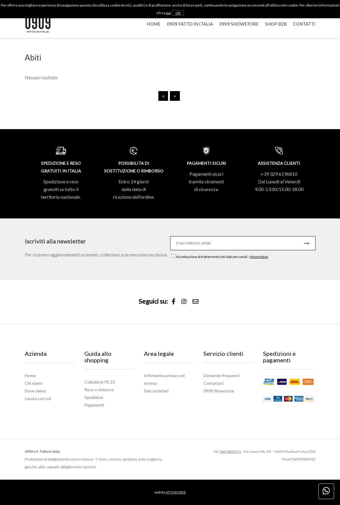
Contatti (304, 24)
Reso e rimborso (99, 389)
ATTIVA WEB (176, 492)
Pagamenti (94, 404)
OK (178, 13)
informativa (259, 256)
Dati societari (156, 390)
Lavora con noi (38, 398)
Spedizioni (93, 397)
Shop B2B (276, 24)
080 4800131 (230, 451)
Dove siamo (35, 390)
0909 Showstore (239, 24)
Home (153, 24)
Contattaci (213, 383)
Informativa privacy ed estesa (164, 379)
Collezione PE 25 (99, 381)
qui (168, 13)
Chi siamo (33, 383)
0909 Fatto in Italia (190, 24)
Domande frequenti (221, 375)
